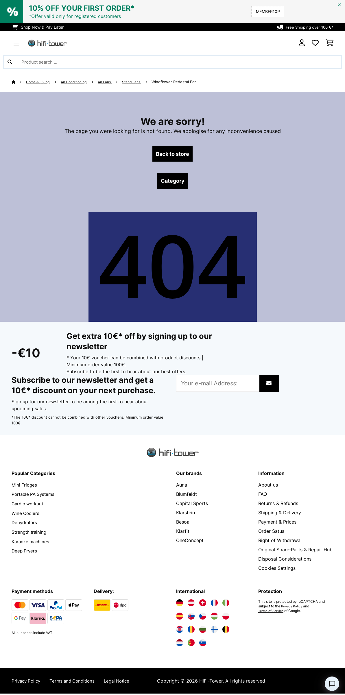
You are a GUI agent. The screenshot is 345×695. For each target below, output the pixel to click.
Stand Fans (141, 82)
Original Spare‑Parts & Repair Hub (295, 551)
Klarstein (185, 514)
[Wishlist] (315, 43)
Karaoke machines (31, 542)
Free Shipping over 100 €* (308, 27)
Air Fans (112, 82)
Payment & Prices (277, 523)
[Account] (302, 43)
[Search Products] (172, 62)
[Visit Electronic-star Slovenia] (202, 644)
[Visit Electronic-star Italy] (225, 604)
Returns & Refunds (278, 505)
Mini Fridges (25, 486)
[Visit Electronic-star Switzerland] (202, 604)
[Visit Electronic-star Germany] (179, 604)
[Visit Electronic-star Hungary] (214, 617)
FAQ (262, 495)
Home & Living (39, 82)
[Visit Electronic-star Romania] (191, 630)
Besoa (182, 523)
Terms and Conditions (76, 682)
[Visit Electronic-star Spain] (179, 617)
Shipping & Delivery (279, 514)
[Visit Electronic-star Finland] (214, 630)
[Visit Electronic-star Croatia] (179, 630)
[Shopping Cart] (329, 43)
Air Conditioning (79, 82)
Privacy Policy (293, 608)
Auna (181, 486)
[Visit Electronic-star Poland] (225, 617)
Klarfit (182, 532)
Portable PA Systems (35, 495)
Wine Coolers (26, 514)
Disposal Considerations (284, 560)
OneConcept (190, 542)
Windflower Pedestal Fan (184, 82)
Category (172, 182)
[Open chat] (332, 683)
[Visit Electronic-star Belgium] (225, 630)
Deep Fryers (25, 551)
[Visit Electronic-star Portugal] (191, 644)
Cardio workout (29, 505)
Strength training (30, 532)
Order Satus (271, 532)
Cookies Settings (277, 569)
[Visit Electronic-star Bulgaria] (202, 630)
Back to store (172, 154)
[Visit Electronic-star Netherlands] (179, 644)
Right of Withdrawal (280, 542)
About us (268, 486)
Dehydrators (25, 523)
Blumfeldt (186, 495)
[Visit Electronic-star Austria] (191, 604)
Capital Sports (192, 505)
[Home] (19, 82)
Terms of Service (271, 612)
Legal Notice (123, 682)
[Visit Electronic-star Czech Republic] (202, 617)
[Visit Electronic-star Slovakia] (191, 617)
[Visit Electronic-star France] (214, 604)
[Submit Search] (10, 61)
